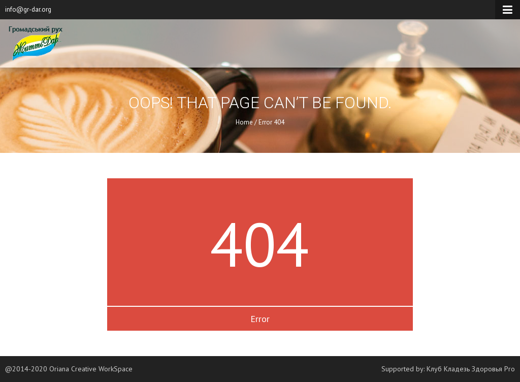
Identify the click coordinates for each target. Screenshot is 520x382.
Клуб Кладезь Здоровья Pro (471, 368)
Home (244, 122)
